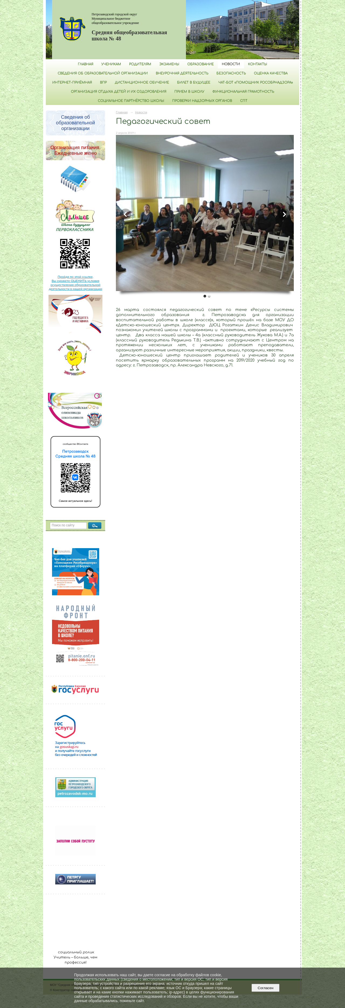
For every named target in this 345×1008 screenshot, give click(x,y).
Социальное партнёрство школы (131, 101)
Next (284, 214)
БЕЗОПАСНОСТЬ (231, 73)
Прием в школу (189, 91)
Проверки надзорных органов (202, 101)
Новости (231, 64)
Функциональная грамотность (243, 91)
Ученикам (111, 64)
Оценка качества (271, 73)
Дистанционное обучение (142, 82)
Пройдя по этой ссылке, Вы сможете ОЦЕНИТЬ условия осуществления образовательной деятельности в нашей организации (75, 283)
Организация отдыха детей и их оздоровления (118, 91)
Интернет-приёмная (72, 82)
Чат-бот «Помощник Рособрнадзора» (255, 82)
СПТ (243, 101)
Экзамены (169, 64)
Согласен (265, 988)
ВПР (103, 82)
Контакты (257, 64)
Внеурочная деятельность (182, 73)
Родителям (140, 64)
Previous (125, 214)
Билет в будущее (193, 82)
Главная (85, 64)
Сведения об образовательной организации (103, 73)
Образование (200, 64)
